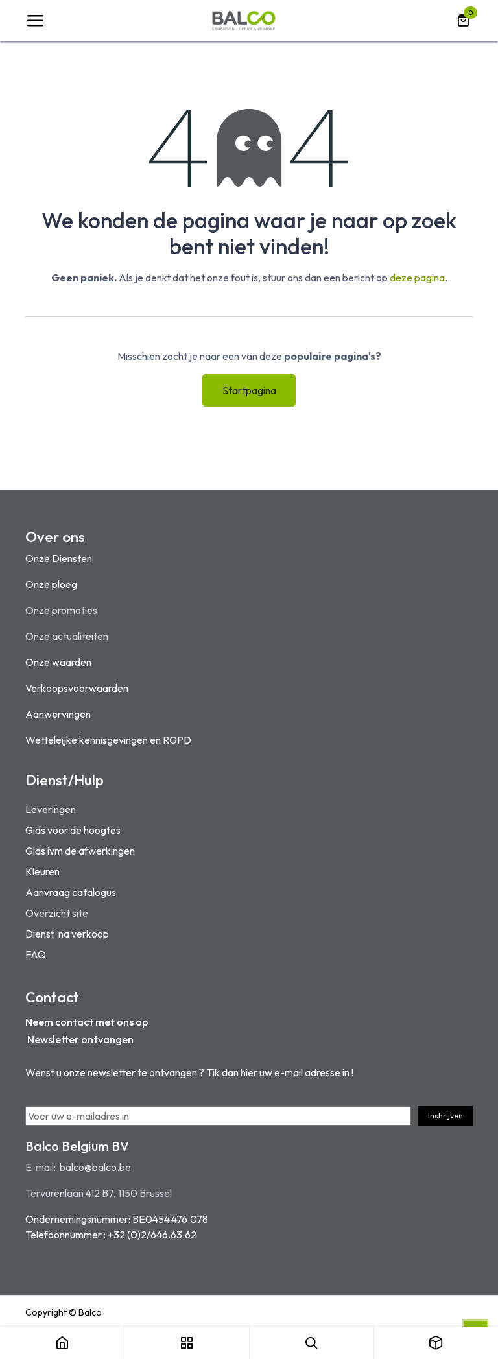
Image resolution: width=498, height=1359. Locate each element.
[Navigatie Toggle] (35, 20)
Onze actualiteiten (66, 636)
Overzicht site (56, 912)
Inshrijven (445, 1115)
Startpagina (249, 390)
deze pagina (417, 277)
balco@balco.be (95, 1167)
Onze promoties (61, 610)
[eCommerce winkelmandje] (463, 20)
